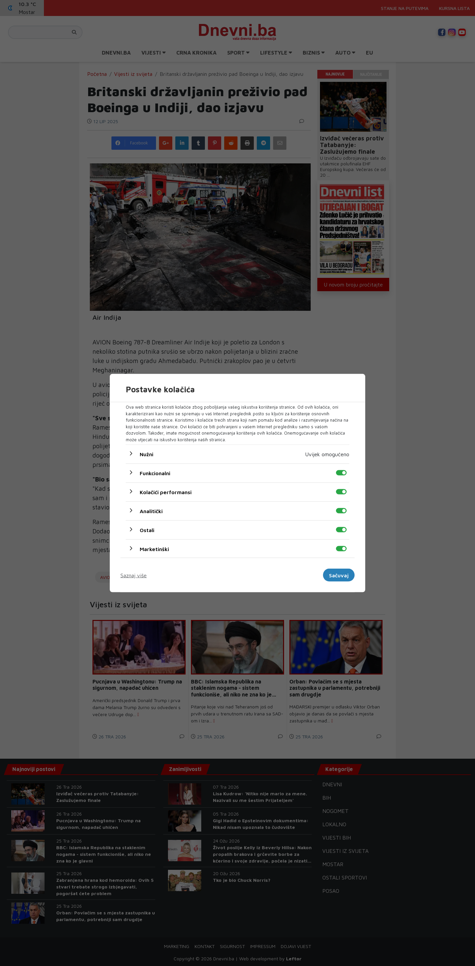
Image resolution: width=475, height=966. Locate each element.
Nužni (146, 454)
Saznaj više (133, 575)
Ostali (147, 530)
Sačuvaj (339, 575)
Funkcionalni (155, 473)
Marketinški (154, 549)
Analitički (151, 511)
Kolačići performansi (166, 492)
